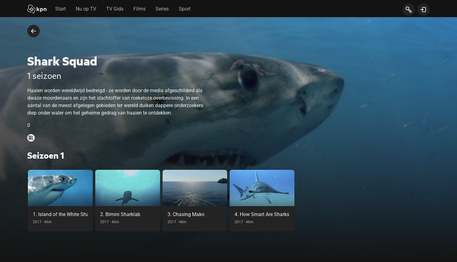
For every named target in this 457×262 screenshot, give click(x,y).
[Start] (37, 9)
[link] (60, 201)
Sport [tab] (184, 9)
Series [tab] (162, 9)
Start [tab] (60, 9)
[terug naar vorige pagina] (33, 31)
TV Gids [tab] (114, 9)
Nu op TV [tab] (86, 9)
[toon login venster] (423, 9)
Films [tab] (139, 9)
